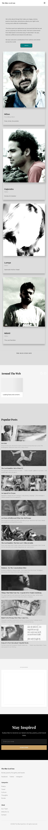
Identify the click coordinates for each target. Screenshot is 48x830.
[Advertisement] (24, 688)
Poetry (3, 786)
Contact (3, 815)
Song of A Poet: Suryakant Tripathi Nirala (14, 644)
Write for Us (5, 812)
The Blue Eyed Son (24, 353)
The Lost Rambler (10, 340)
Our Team (4, 809)
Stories (3, 798)
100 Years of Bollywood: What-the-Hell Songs (16, 518)
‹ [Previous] (41, 373)
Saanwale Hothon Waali (11, 269)
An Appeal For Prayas (8, 493)
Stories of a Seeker (10, 196)
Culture (3, 792)
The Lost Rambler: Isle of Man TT (12, 468)
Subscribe (24, 747)
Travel (3, 789)
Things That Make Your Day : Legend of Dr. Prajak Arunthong (21, 593)
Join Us (26, 45)
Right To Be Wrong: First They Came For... (15, 618)
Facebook (4, 776)
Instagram (19, 776)
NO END (4, 443)
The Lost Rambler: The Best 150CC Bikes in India (17, 543)
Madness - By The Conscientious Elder (13, 568)
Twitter (11, 776)
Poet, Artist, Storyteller (11, 121)
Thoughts (4, 795)
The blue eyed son (8, 3)
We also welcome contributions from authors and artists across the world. (23, 41)
